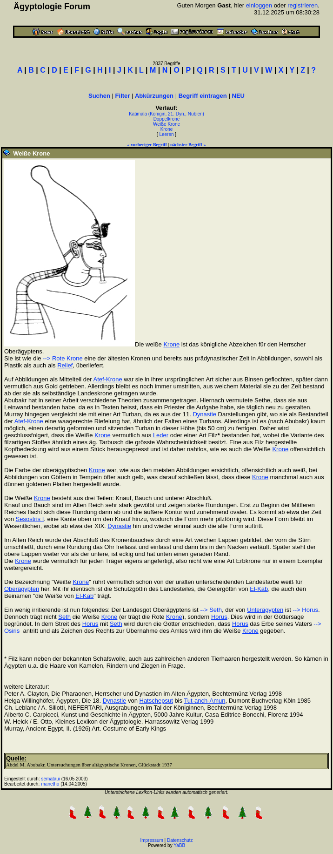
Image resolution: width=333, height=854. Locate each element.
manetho (50, 783)
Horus (219, 616)
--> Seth (211, 609)
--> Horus (305, 609)
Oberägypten (21, 588)
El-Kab (259, 588)
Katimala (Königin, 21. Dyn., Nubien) (166, 113)
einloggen (259, 5)
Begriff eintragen (203, 95)
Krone (166, 129)
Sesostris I (30, 518)
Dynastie (204, 414)
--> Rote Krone (63, 358)
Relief (65, 365)
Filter (122, 95)
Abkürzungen (154, 95)
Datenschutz (180, 840)
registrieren (302, 5)
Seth (64, 616)
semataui (50, 778)
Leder (160, 435)
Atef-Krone (107, 379)
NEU (238, 95)
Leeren (166, 134)
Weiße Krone (166, 124)
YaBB (179, 845)
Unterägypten (265, 609)
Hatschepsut (156, 700)
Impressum (151, 840)
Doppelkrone (166, 119)
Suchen (99, 95)
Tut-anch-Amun (204, 700)
